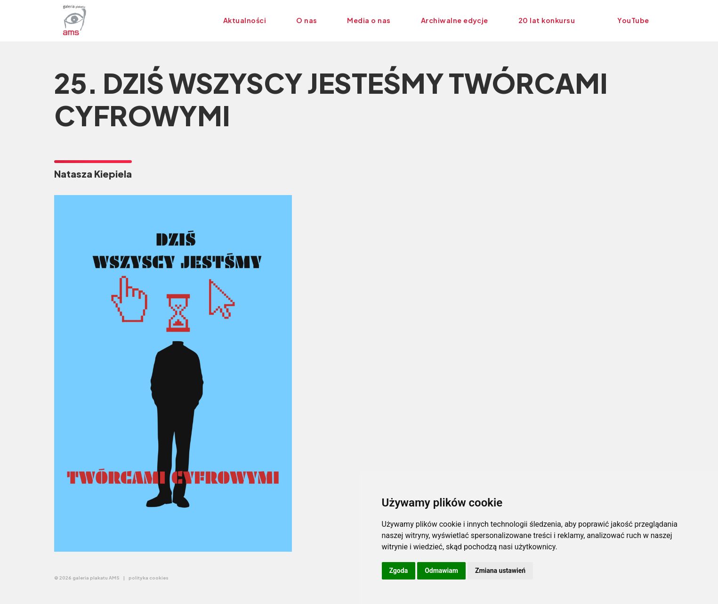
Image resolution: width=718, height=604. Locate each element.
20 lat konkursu (546, 20)
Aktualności (244, 20)
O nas (306, 20)
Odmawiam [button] (441, 570)
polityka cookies (149, 577)
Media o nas (368, 20)
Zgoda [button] (398, 570)
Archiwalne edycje (454, 20)
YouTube (633, 20)
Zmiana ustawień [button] (500, 570)
